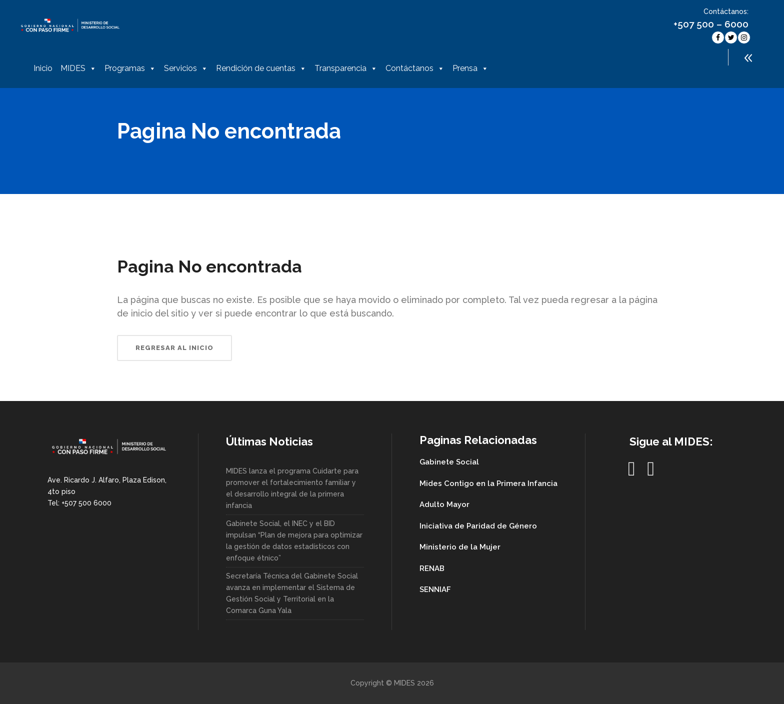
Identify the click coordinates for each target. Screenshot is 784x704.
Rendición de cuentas (261, 68)
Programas (130, 68)
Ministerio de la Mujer (460, 547)
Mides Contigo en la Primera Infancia (489, 483)
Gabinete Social (449, 462)
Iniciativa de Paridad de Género (478, 526)
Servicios (186, 68)
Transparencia (346, 68)
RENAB (432, 568)
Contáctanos (415, 68)
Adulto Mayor (445, 504)
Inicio (43, 68)
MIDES (78, 68)
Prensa (470, 68)
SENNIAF (435, 589)
